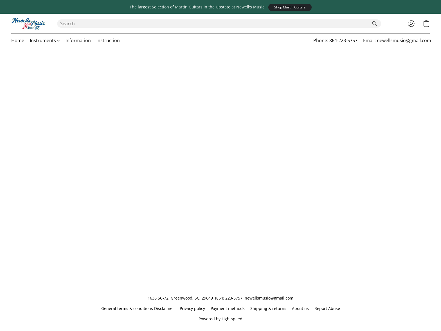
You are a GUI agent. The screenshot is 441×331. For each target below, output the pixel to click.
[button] (290, 7)
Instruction (108, 40)
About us (300, 308)
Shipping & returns (268, 308)
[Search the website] (374, 24)
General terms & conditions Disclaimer (137, 308)
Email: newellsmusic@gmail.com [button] (397, 40)
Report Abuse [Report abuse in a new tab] (327, 308)
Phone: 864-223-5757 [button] (335, 40)
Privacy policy (192, 308)
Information (78, 40)
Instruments (45, 40)
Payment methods (228, 308)
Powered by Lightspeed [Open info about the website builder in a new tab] (220, 318)
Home (17, 40)
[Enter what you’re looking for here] (219, 23)
